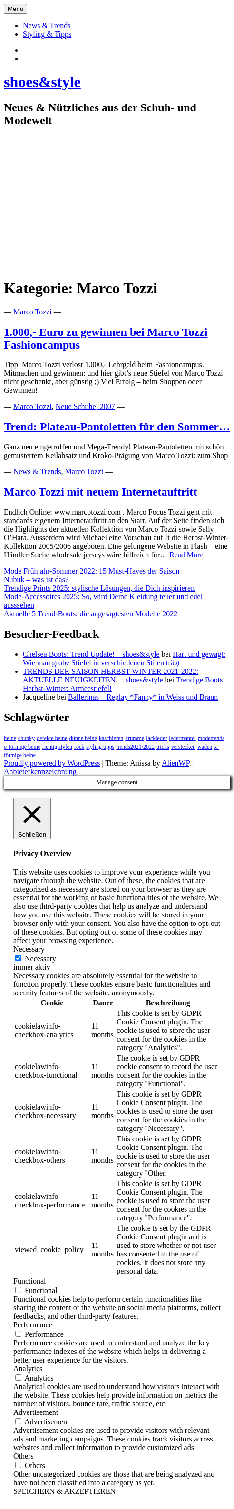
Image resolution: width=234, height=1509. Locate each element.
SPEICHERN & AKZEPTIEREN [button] (64, 1491)
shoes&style (42, 81)
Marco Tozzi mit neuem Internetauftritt (100, 492)
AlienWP (175, 763)
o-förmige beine (22, 746)
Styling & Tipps (47, 34)
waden (204, 746)
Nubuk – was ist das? (36, 579)
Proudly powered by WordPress (52, 763)
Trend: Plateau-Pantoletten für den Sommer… (117, 426)
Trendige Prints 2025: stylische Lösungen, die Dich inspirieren (99, 588)
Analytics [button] (27, 1368)
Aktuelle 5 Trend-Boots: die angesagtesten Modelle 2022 (90, 614)
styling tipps (100, 746)
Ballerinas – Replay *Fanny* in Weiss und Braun (143, 697)
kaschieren (111, 738)
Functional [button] (29, 1281)
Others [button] (23, 1456)
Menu (15, 8)
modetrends (211, 738)
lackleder (156, 738)
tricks (162, 746)
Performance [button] (32, 1325)
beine (10, 738)
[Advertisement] (117, 203)
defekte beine (52, 738)
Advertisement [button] (35, 1412)
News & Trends (46, 25)
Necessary (40, 958)
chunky (26, 738)
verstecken (183, 746)
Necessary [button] (29, 949)
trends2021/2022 (135, 746)
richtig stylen (57, 746)
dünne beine (83, 738)
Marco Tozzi (32, 312)
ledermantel (182, 738)
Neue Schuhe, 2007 (85, 406)
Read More (186, 555)
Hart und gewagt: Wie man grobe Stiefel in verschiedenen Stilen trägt (124, 658)
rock (79, 746)
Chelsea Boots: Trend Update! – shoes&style (91, 654)
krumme (134, 738)
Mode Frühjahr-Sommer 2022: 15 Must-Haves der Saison (91, 571)
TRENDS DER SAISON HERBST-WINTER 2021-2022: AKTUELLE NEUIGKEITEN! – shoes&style (110, 675)
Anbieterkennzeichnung (40, 772)
